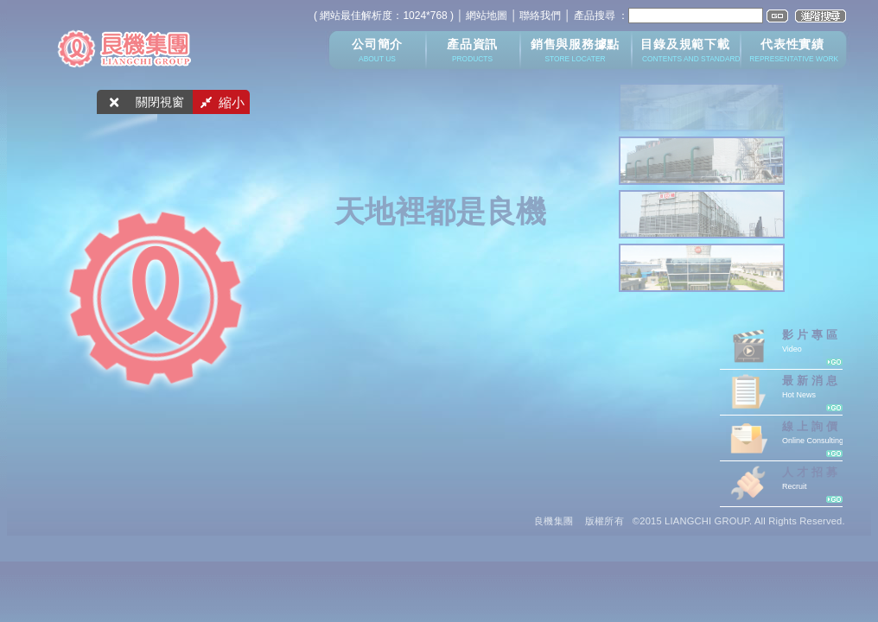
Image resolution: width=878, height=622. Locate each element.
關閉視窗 (160, 102)
